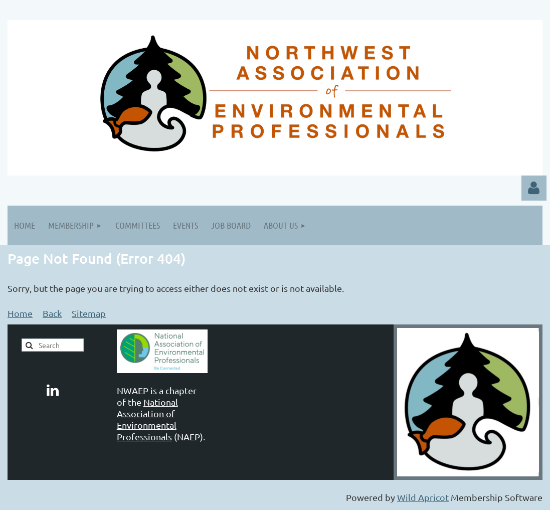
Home (20, 313)
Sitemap (89, 313)
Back (52, 313)
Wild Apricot (423, 497)
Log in (533, 188)
